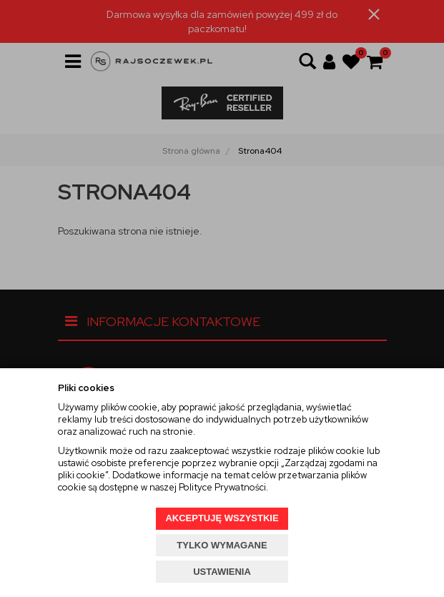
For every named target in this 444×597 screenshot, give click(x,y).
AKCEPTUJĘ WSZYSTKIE (221, 518)
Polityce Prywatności (222, 487)
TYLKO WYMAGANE (222, 545)
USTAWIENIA (222, 571)
